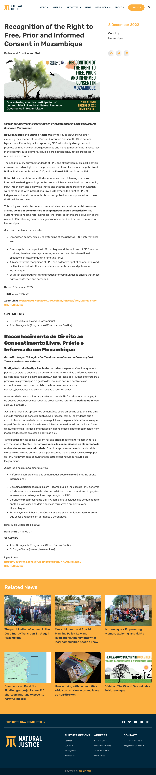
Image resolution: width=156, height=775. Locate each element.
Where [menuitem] (58, 7)
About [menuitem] (120, 7)
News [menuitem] (88, 7)
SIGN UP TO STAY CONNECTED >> (25, 722)
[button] (149, 7)
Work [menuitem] (44, 7)
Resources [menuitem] (103, 7)
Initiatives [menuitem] (74, 7)
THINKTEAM (85, 771)
